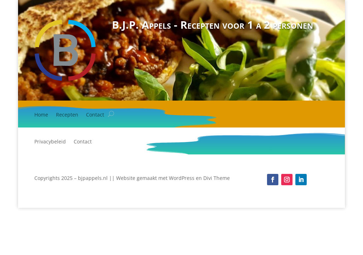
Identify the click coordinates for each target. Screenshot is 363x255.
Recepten (67, 115)
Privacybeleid (50, 142)
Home (41, 115)
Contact (95, 115)
